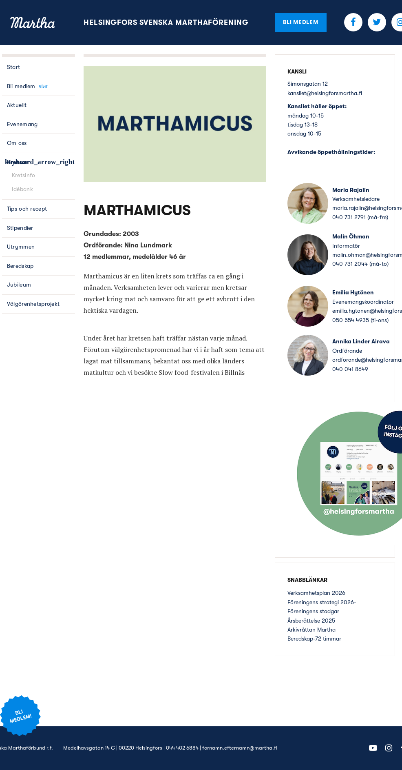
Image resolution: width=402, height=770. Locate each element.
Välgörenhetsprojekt (33, 303)
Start (13, 67)
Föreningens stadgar (313, 611)
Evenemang (22, 124)
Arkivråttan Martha (311, 629)
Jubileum (19, 284)
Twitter (377, 22)
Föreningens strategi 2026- (321, 602)
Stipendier (20, 228)
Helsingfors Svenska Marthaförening (166, 22)
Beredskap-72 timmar (314, 638)
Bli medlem (300, 22)
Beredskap (20, 266)
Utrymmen (21, 246)
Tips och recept (27, 208)
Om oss (17, 143)
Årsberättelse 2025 (311, 620)
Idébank (22, 189)
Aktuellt (17, 105)
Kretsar (18, 162)
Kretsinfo (23, 175)
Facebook (353, 22)
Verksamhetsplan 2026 (316, 593)
